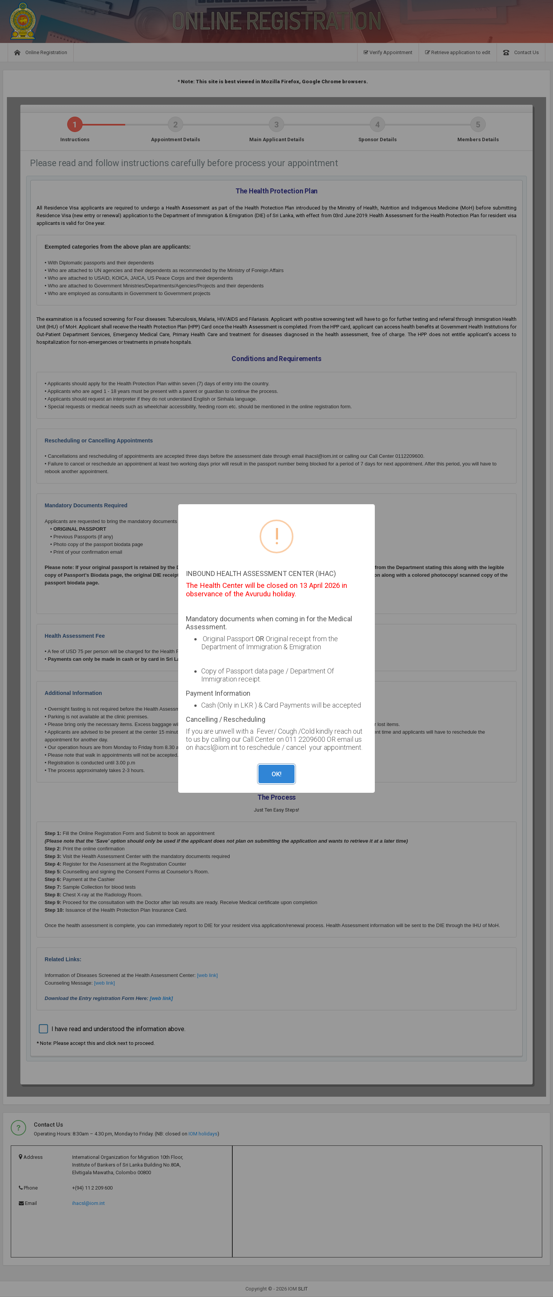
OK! (276, 774)
